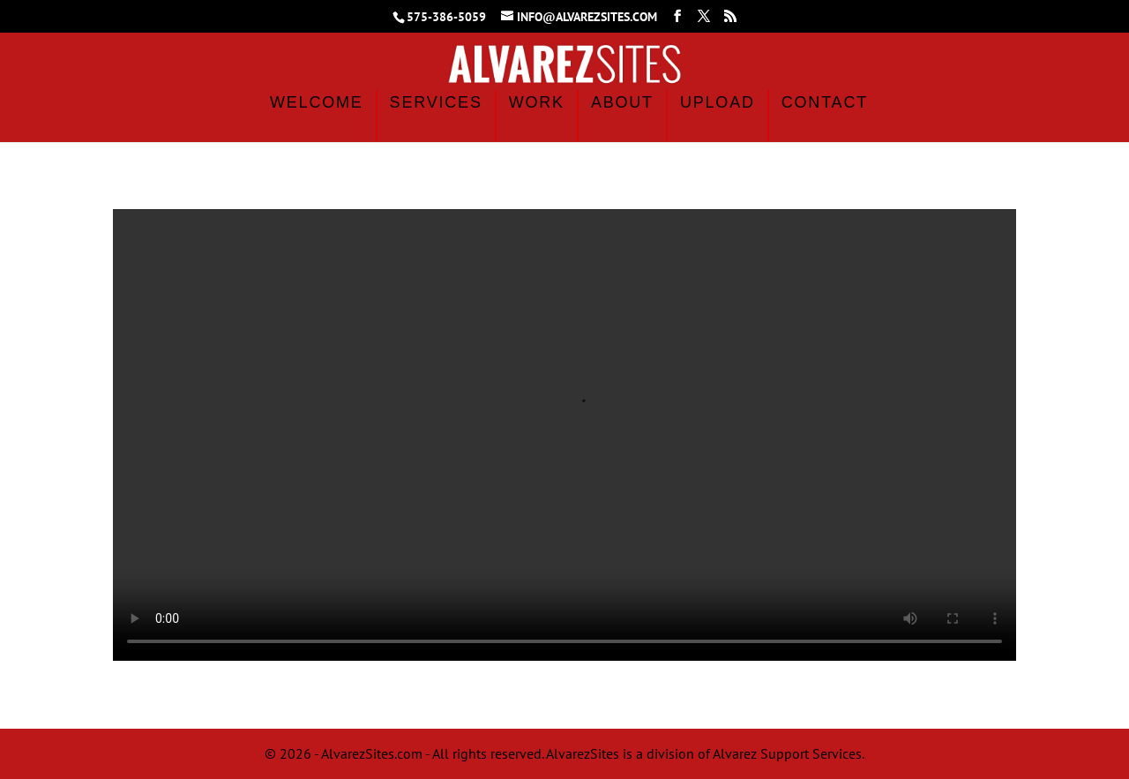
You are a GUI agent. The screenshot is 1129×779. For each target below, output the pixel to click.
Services (436, 102)
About (622, 102)
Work (536, 102)
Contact (824, 102)
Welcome (316, 102)
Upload (717, 102)
